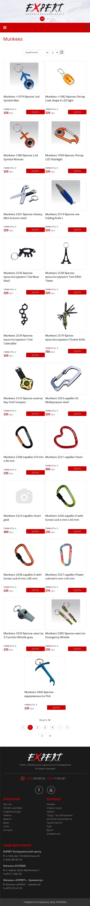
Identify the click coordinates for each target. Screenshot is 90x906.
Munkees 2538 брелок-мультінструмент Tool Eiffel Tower (63, 277)
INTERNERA (61, 902)
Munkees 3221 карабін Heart (64, 457)
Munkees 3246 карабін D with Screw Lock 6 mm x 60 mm (64, 517)
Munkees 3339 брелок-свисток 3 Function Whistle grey (24, 635)
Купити (35, 111)
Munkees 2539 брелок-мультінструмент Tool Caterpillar (18, 339)
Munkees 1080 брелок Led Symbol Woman (21, 157)
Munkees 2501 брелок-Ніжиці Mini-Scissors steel (23, 216)
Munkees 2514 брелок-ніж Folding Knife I (62, 216)
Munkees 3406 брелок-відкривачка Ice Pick (39, 694)
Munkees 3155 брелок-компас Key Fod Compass (23, 400)
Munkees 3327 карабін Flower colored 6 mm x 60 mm (64, 576)
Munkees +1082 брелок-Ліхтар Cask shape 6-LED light (65, 98)
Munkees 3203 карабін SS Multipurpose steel (61, 400)
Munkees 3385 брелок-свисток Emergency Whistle (65, 635)
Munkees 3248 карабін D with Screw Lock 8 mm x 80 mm (23, 576)
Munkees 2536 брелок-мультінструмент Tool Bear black (21, 277)
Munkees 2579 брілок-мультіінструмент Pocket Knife (65, 337)
